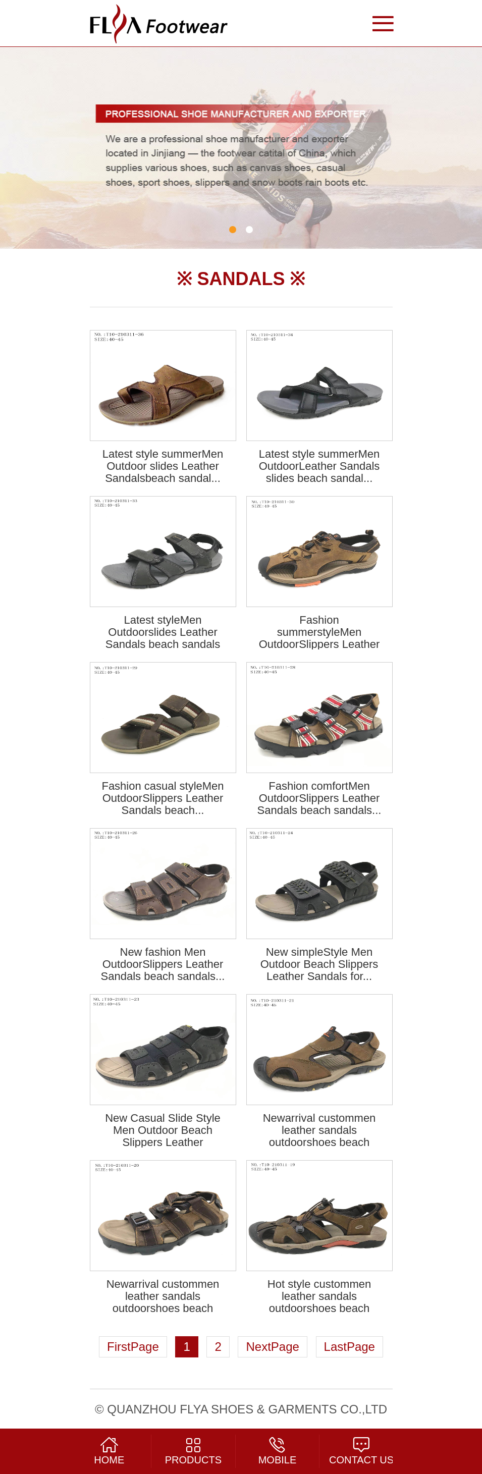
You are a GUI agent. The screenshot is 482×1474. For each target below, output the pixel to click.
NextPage (272, 1346)
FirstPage (133, 1346)
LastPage (349, 1346)
